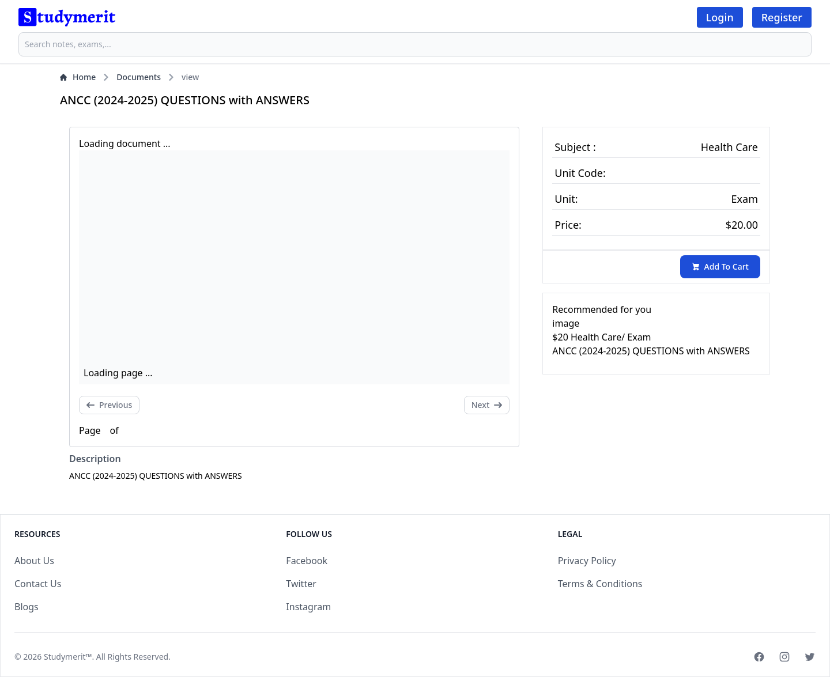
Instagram (308, 606)
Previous (109, 404)
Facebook (306, 560)
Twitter (301, 583)
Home (78, 76)
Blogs (26, 606)
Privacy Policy (587, 560)
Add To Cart (720, 266)
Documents (138, 76)
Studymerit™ (68, 656)
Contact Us (37, 583)
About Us (34, 560)
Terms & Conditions (600, 583)
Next (487, 404)
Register (781, 17)
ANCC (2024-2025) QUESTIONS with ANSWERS (651, 351)
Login (720, 17)
